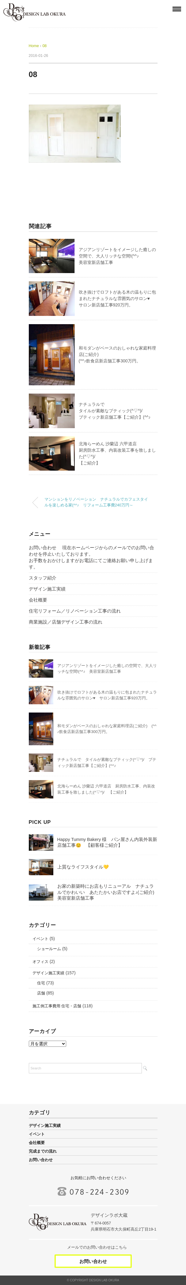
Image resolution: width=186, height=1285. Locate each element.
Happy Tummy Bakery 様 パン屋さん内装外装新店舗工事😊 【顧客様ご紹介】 (107, 842)
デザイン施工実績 (47, 589)
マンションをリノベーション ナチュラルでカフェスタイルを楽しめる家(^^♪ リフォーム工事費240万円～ (96, 502)
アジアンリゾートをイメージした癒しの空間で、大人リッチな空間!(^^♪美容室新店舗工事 (117, 256)
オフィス (40, 962)
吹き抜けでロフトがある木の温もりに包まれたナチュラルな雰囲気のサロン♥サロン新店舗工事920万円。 (117, 298)
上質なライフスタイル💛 (83, 867)
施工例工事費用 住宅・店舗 (56, 1006)
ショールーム (49, 949)
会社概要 (38, 600)
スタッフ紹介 (42, 578)
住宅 (41, 983)
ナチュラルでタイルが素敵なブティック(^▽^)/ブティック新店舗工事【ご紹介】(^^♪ (115, 411)
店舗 (41, 993)
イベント (40, 939)
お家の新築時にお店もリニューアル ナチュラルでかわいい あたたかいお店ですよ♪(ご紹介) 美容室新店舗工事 (108, 892)
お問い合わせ (41, 1160)
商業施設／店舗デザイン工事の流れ (65, 622)
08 (44, 46)
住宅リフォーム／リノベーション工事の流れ (75, 611)
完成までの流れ (43, 1151)
